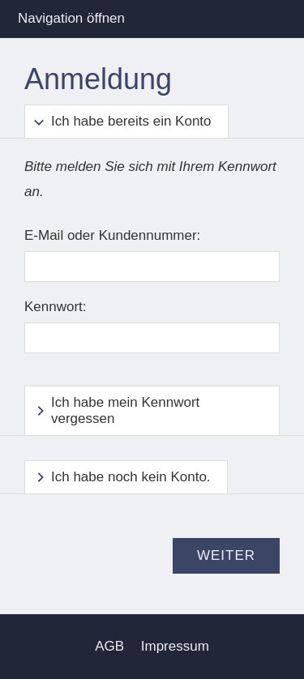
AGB (109, 646)
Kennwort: (55, 306)
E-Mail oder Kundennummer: (112, 235)
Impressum (175, 646)
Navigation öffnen (71, 18)
